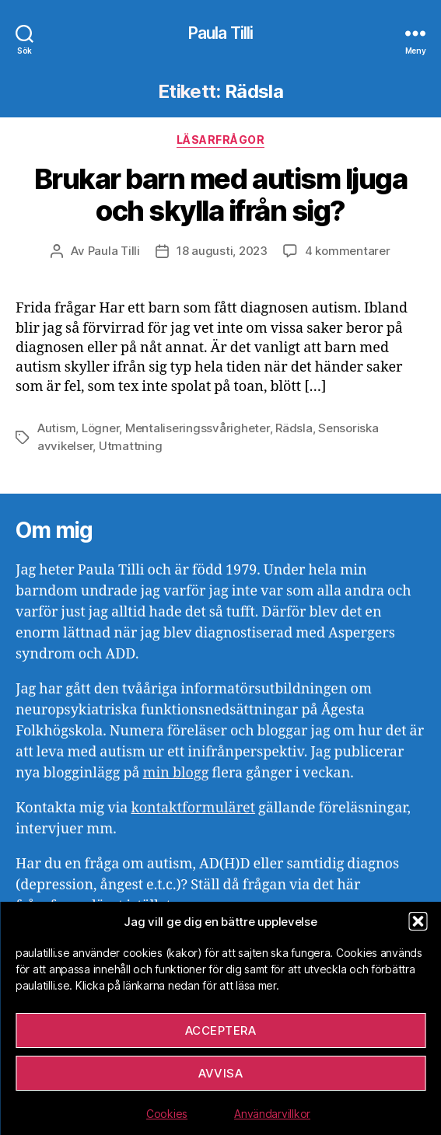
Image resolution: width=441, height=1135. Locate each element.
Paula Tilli (220, 33)
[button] (417, 921)
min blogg (176, 773)
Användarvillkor (272, 1113)
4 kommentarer (347, 250)
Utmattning (130, 445)
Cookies (166, 1113)
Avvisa (220, 1073)
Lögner (100, 428)
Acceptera (221, 1030)
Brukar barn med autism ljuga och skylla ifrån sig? (220, 195)
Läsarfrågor (221, 139)
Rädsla (293, 428)
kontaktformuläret (193, 808)
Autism (56, 428)
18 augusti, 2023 (222, 250)
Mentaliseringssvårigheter (197, 428)
